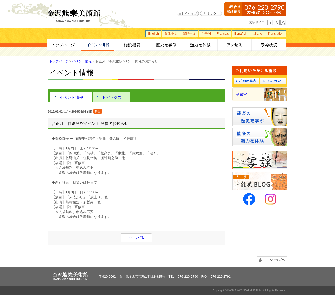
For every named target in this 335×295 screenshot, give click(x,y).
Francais (223, 33)
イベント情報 (98, 45)
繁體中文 (189, 33)
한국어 (206, 33)
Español (240, 33)
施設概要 (132, 45)
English (153, 33)
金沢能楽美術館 (74, 16)
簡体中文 (170, 33)
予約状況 (269, 45)
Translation (276, 33)
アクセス (235, 45)
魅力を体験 (200, 45)
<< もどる (136, 238)
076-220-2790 (255, 9)
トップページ (64, 45)
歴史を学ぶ (166, 45)
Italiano (257, 33)
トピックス (112, 97)
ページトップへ (272, 259)
